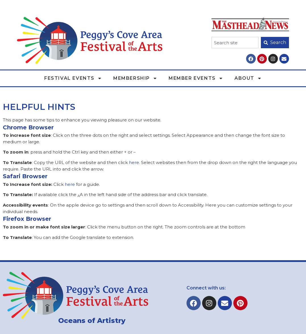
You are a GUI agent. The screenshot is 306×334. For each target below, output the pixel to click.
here (134, 162)
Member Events (196, 78)
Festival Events (73, 78)
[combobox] (235, 42)
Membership (135, 78)
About (248, 78)
